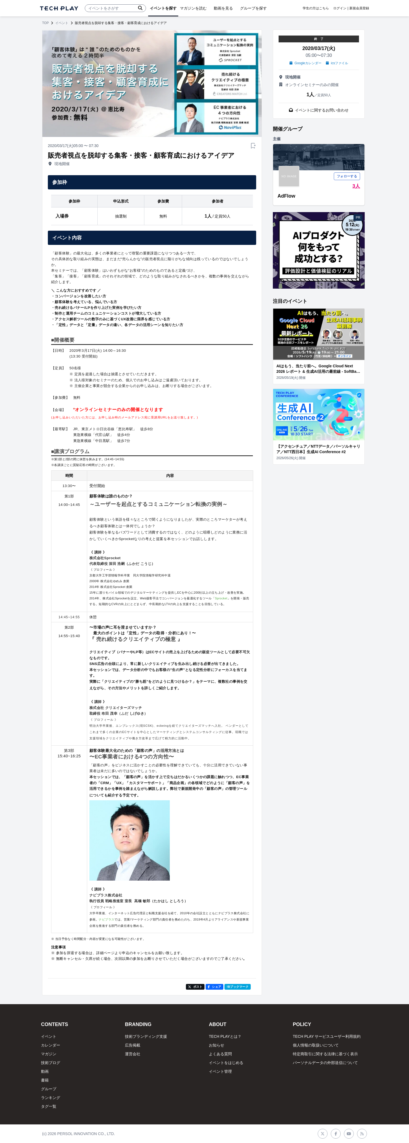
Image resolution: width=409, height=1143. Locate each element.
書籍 (45, 1080)
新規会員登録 (359, 8)
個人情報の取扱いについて (316, 1045)
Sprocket (221, 598)
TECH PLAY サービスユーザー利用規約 (327, 1036)
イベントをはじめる (226, 1062)
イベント (61, 23)
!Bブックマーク (238, 986)
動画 (45, 1071)
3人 (356, 186)
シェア (214, 986)
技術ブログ (50, 1062)
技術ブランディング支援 (146, 1036)
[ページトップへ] (59, 8)
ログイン (339, 8)
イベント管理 (220, 1071)
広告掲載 (132, 1045)
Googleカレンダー (306, 63)
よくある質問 (220, 1054)
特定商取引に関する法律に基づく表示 (325, 1054)
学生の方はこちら (316, 8)
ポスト (195, 986)
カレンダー (50, 1045)
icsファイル (337, 63)
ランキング (50, 1097)
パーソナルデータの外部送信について (325, 1062)
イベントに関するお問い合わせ (319, 110)
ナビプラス (106, 919)
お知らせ (216, 1045)
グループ (48, 1089)
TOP (45, 23)
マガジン (48, 1054)
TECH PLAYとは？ (225, 1036)
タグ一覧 (48, 1106)
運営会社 (132, 1054)
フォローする (347, 176)
